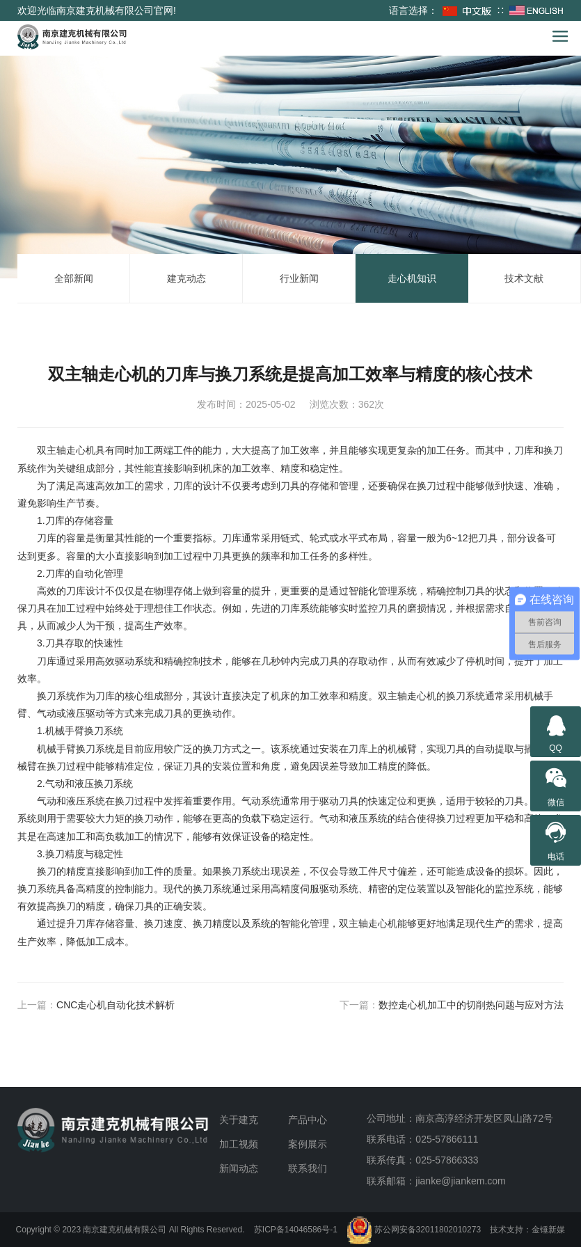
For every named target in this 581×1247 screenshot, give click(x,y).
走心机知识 (412, 278)
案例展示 (307, 1144)
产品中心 (307, 1119)
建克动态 (186, 278)
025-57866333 (446, 1160)
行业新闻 (299, 278)
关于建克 (238, 1119)
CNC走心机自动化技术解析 (115, 1004)
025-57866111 (446, 1139)
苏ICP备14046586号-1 (295, 1229)
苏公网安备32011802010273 (414, 1229)
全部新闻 (73, 278)
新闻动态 (238, 1168)
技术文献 (523, 278)
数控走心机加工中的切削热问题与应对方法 (471, 1004)
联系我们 (307, 1168)
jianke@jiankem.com (460, 1180)
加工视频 (238, 1144)
